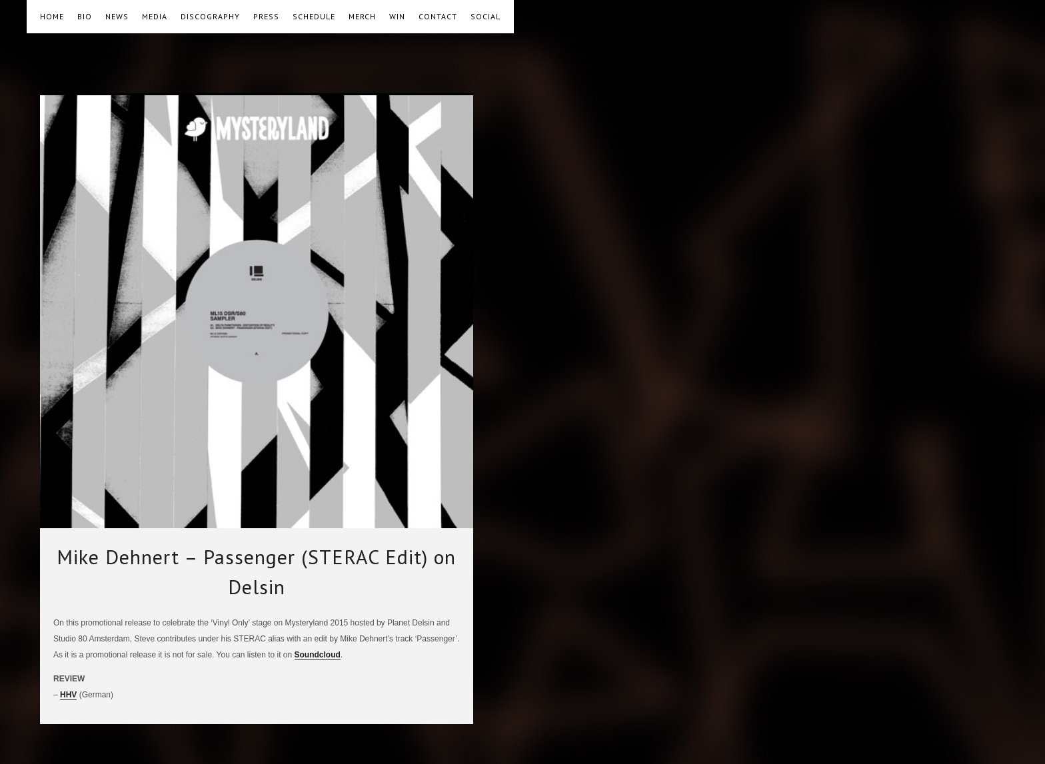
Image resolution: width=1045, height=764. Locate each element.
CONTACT (438, 16)
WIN (397, 16)
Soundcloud (318, 654)
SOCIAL (486, 16)
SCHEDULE (314, 16)
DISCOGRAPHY (210, 16)
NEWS (117, 16)
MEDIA (154, 16)
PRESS (266, 16)
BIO (84, 16)
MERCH (362, 16)
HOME (52, 16)
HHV (68, 694)
